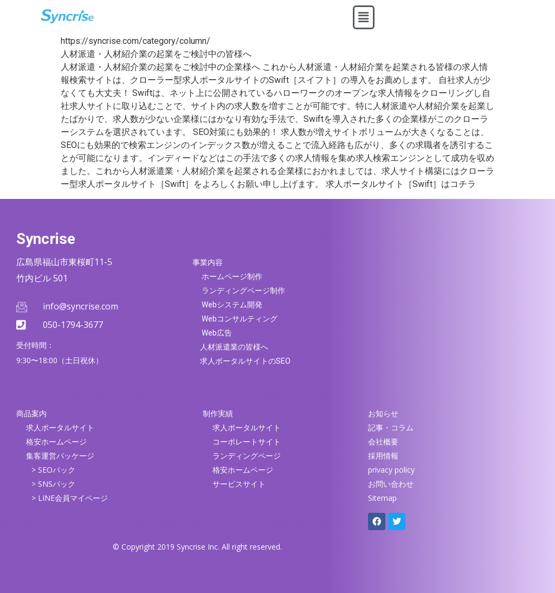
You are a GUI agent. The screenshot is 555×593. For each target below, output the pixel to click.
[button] (364, 17)
